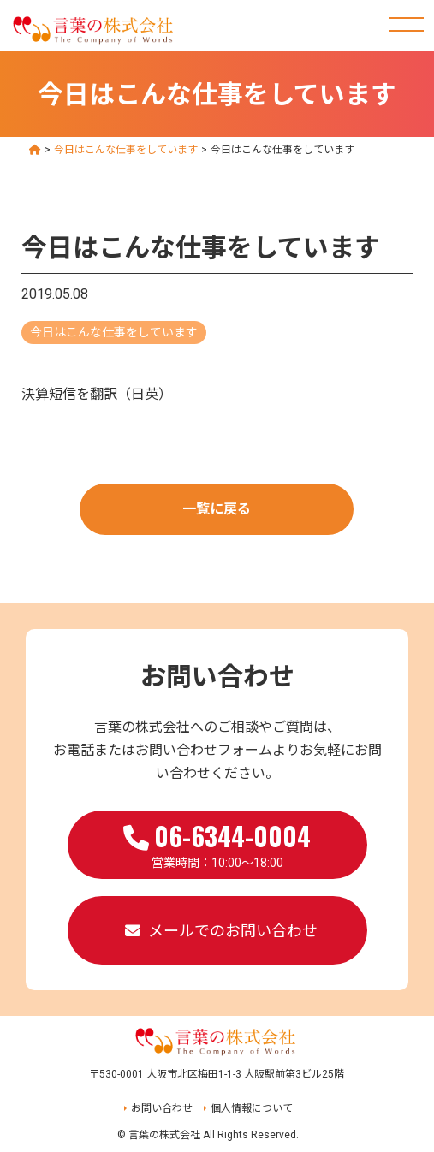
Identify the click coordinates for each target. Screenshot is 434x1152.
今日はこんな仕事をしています (114, 332)
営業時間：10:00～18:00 (217, 843)
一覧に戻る (216, 509)
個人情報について (252, 1108)
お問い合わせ (162, 1108)
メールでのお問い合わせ (233, 931)
